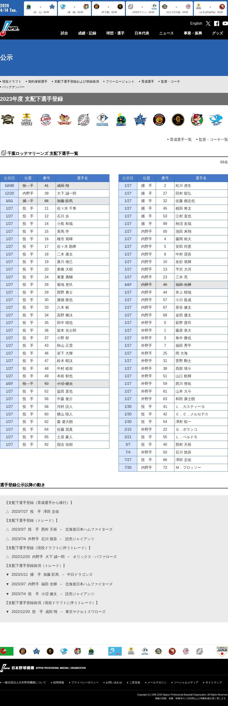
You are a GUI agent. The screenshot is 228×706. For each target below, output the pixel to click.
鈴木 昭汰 (65, 361)
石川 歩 (63, 216)
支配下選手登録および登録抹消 (76, 81)
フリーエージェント (120, 81)
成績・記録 (87, 33)
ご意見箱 (134, 682)
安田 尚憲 (183, 246)
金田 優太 (183, 315)
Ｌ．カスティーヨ (190, 407)
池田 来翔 (183, 231)
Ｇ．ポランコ (186, 429)
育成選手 (147, 81)
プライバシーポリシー (85, 682)
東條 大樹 (65, 269)
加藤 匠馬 (65, 201)
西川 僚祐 (183, 384)
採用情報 (58, 682)
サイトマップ (213, 682)
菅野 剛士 (183, 361)
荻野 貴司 (183, 323)
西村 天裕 (183, 444)
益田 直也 (65, 391)
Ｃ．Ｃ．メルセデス (192, 414)
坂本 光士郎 (66, 330)
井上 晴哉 (183, 292)
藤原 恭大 (183, 330)
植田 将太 (183, 208)
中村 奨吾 (183, 254)
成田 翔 (63, 186)
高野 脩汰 (65, 315)
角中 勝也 (183, 338)
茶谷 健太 (183, 307)
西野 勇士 (65, 292)
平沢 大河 (183, 269)
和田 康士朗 (185, 399)
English (196, 23)
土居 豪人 (65, 437)
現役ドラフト (11, 81)
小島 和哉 (65, 224)
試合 (64, 33)
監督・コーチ (170, 81)
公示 (6, 57)
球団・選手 (115, 33)
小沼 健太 (65, 384)
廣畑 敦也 (65, 300)
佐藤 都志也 (185, 201)
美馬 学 (63, 231)
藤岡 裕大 (183, 239)
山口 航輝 (183, 376)
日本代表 (142, 33)
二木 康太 (65, 254)
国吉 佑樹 (65, 444)
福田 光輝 (183, 285)
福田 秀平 (183, 345)
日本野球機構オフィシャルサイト (21, 28)
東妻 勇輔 (65, 277)
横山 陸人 (65, 414)
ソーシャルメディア (186, 682)
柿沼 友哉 (183, 224)
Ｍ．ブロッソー (188, 467)
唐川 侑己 (65, 262)
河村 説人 (65, 407)
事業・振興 (193, 33)
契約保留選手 (37, 81)
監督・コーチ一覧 (213, 139)
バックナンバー (13, 87)
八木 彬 (63, 307)
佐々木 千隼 (66, 208)
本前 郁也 (65, 376)
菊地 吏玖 (65, 285)
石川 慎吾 (183, 452)
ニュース (166, 33)
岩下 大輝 (65, 353)
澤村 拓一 (183, 422)
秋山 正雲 (65, 345)
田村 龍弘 (183, 193)
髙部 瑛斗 (183, 368)
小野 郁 (63, 338)
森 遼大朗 (65, 422)
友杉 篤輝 (183, 262)
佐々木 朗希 (66, 246)
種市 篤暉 (65, 239)
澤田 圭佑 (183, 460)
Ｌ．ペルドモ (186, 437)
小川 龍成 (183, 300)
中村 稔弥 (65, 368)
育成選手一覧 (181, 139)
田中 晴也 (65, 323)
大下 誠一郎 (66, 193)
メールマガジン (157, 682)
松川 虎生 (183, 186)
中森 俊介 (65, 399)
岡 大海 (181, 353)
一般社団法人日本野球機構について (24, 682)
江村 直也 (183, 216)
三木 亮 (181, 277)
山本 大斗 (183, 391)
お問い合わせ (114, 682)
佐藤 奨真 (65, 429)
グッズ (217, 33)
